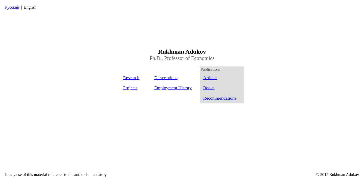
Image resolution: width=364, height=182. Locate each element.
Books (209, 87)
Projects (130, 87)
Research (131, 77)
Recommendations (219, 98)
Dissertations (165, 77)
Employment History (173, 87)
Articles (210, 77)
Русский (12, 7)
